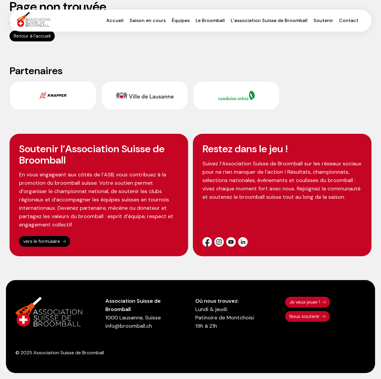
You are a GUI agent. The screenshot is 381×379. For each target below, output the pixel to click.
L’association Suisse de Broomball (269, 20)
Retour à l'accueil (32, 36)
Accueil (115, 20)
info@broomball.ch (128, 326)
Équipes (181, 20)
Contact (348, 20)
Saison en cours (147, 20)
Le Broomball (210, 20)
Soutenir (323, 20)
